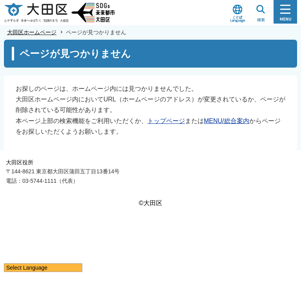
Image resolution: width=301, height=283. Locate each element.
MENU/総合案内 (226, 121)
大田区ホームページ (31, 32)
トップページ (166, 121)
